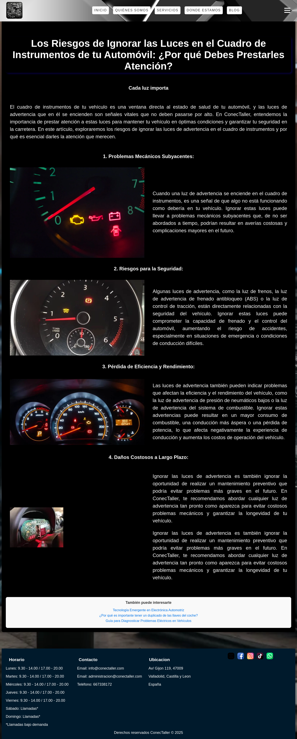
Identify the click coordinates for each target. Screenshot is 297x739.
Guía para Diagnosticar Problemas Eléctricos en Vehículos (148, 621)
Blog (234, 10)
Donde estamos (204, 10)
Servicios (167, 10)
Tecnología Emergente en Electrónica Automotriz (148, 610)
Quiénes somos (131, 10)
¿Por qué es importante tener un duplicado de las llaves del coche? (148, 615)
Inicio (100, 10)
